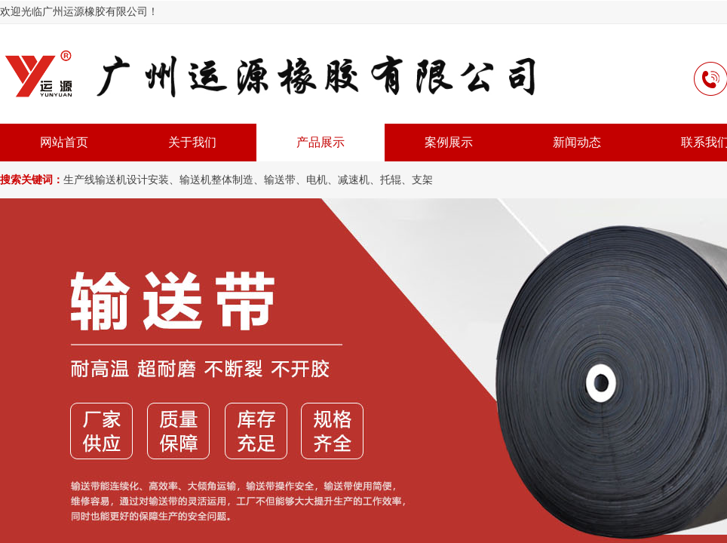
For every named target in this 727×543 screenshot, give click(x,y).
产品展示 (320, 142)
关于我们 (192, 142)
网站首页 (64, 142)
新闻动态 (577, 142)
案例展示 (449, 142)
